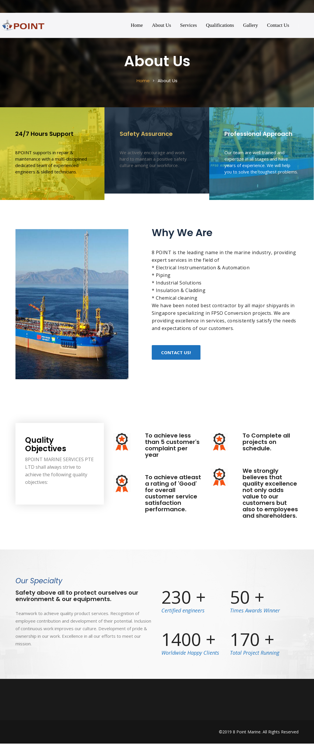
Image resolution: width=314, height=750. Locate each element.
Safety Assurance (146, 134)
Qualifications (220, 25)
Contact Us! (176, 352)
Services (188, 25)
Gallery (250, 25)
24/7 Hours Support (44, 134)
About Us (161, 25)
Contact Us (278, 25)
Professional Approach (258, 134)
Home (137, 25)
